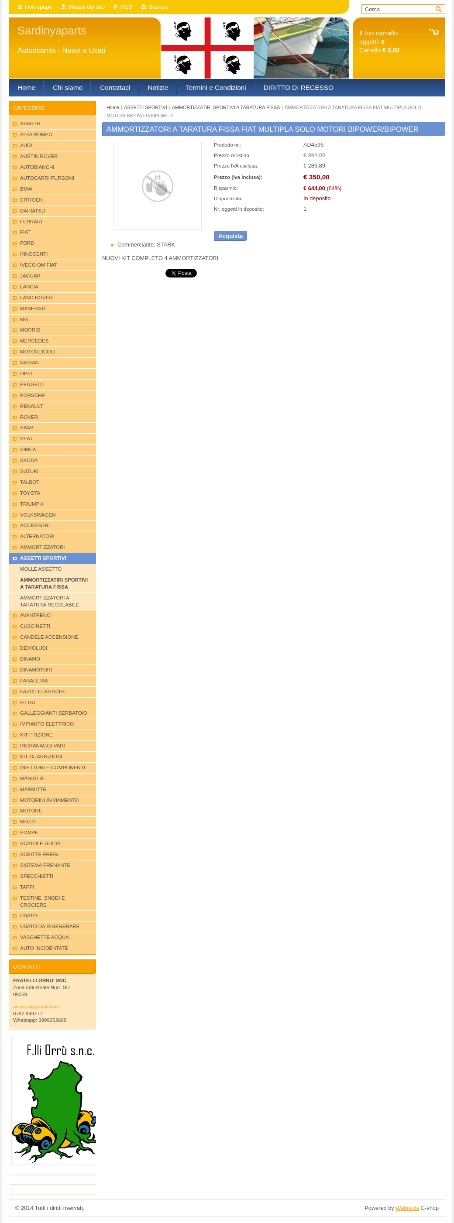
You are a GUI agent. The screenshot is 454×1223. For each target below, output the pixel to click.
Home (113, 107)
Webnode (408, 1208)
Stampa (158, 6)
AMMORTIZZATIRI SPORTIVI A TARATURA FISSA (226, 107)
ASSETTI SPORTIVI (145, 107)
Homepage (38, 6)
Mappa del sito (87, 6)
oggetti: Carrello (379, 42)
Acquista (230, 236)
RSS (126, 6)
